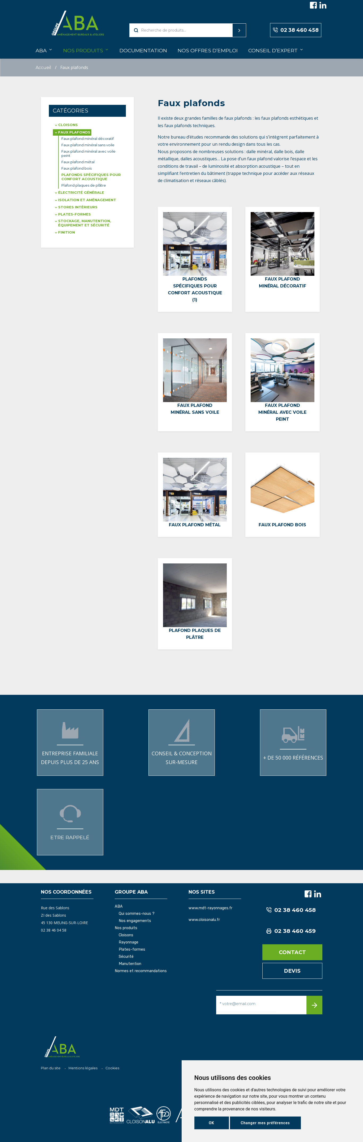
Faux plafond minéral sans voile (87, 145)
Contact (292, 952)
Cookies (112, 1068)
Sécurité (126, 957)
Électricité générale (81, 193)
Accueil (43, 67)
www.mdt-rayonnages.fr (210, 908)
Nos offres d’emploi (208, 50)
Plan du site (51, 1068)
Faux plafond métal (78, 162)
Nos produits (83, 50)
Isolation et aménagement (87, 200)
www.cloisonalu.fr (204, 919)
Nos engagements (135, 921)
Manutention (130, 964)
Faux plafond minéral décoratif (87, 139)
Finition (66, 232)
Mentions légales (83, 1068)
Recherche (229, 30)
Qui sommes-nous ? (137, 914)
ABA (41, 50)
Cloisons (68, 125)
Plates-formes (74, 214)
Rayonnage (128, 942)
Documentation (143, 50)
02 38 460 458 (296, 30)
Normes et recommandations (141, 971)
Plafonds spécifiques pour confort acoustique (91, 177)
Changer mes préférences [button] (265, 1123)
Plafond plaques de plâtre (83, 185)
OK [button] (211, 1123)
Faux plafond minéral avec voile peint (88, 153)
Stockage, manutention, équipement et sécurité (84, 223)
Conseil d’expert (273, 50)
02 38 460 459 (291, 931)
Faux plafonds (74, 132)
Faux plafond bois (76, 168)
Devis (292, 971)
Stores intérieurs (77, 207)
